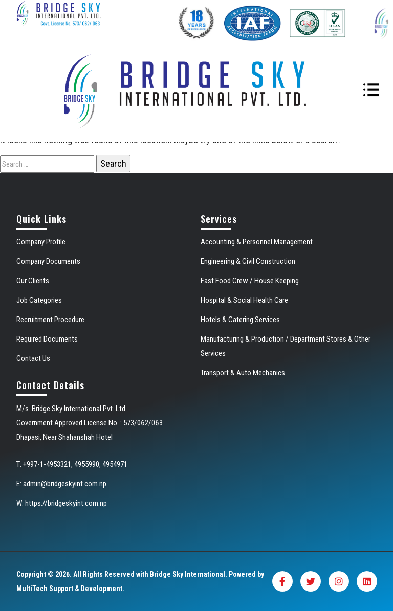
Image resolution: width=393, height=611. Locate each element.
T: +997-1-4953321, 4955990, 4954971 (71, 464)
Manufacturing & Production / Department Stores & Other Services (285, 346)
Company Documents (48, 261)
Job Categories (39, 300)
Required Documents (47, 339)
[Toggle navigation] (371, 91)
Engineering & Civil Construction (248, 261)
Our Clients (32, 280)
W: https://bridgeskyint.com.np (61, 503)
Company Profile (41, 241)
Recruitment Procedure (50, 319)
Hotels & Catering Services (240, 319)
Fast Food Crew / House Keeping (250, 280)
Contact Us (33, 358)
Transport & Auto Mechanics (243, 372)
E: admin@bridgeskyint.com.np (61, 483)
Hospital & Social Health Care (244, 300)
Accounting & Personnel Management (257, 241)
